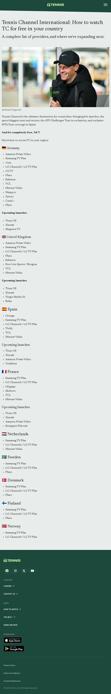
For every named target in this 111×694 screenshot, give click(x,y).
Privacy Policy (9, 665)
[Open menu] (106, 5)
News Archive (10, 625)
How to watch (12, 609)
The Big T (9, 617)
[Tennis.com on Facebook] (7, 570)
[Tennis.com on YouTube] (32, 570)
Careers (9, 586)
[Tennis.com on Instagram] (15, 570)
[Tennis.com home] (55, 4)
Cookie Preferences (12, 681)
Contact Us (11, 594)
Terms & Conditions (12, 673)
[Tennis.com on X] (24, 570)
